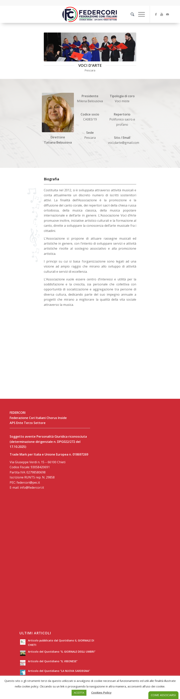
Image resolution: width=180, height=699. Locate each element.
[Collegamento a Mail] (167, 14)
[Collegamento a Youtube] (162, 14)
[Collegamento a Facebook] (156, 14)
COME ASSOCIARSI (163, 695)
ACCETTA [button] (79, 692)
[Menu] (139, 14)
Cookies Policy (101, 692)
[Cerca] (130, 14)
